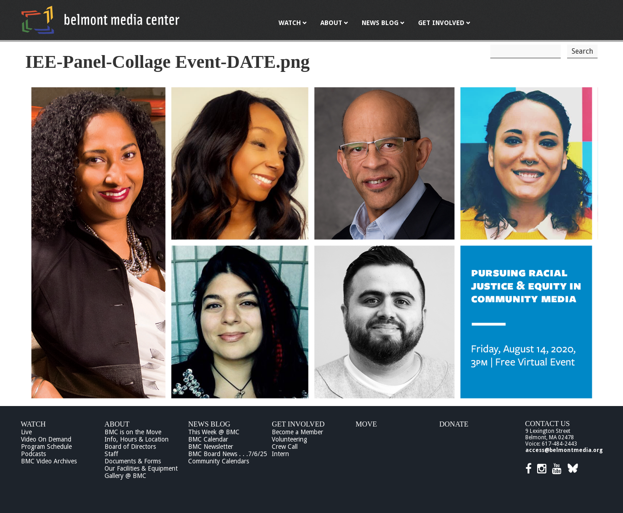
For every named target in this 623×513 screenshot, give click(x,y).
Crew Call (285, 446)
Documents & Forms (133, 461)
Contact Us (547, 423)
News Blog (209, 424)
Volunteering (289, 439)
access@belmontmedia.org (564, 450)
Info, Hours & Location (137, 439)
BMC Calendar (208, 439)
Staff (111, 453)
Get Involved (298, 424)
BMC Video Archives (49, 461)
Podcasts (33, 453)
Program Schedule (46, 446)
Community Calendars (218, 461)
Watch (33, 424)
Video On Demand (46, 439)
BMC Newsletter (210, 446)
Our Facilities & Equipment (141, 468)
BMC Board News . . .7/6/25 (227, 453)
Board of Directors (130, 446)
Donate (453, 424)
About (117, 424)
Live (26, 432)
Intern (280, 453)
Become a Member (297, 432)
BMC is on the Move (133, 432)
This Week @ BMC (213, 432)
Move (366, 424)
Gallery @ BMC (125, 475)
